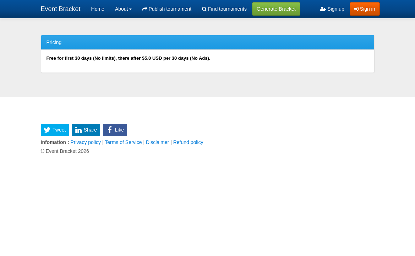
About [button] (123, 9)
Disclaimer (157, 142)
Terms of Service (123, 142)
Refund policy (187, 142)
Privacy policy (85, 142)
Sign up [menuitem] (332, 9)
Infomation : (55, 142)
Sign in (364, 9)
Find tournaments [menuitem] (224, 9)
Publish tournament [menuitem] (167, 9)
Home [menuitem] (97, 9)
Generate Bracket (276, 9)
